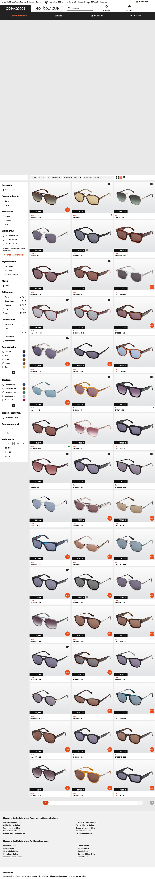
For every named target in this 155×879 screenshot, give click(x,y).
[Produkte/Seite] (72, 76)
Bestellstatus (108, 823)
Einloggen (106, 10)
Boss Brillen (83, 749)
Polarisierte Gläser (10, 315)
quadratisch (14, 234)
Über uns (6, 811)
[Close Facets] (14, 75)
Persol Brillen (83, 746)
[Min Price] (9, 341)
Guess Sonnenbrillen (84, 729)
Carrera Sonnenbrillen (11, 729)
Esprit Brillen (83, 755)
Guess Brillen (83, 743)
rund (14, 230)
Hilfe (105, 811)
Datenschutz (11, 868)
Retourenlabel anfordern (62, 820)
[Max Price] (18, 341)
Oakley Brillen (8, 746)
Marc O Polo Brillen (10, 749)
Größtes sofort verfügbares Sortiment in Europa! (24, 2)
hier (74, 783)
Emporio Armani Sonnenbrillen (88, 720)
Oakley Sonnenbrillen (11, 723)
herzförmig (14, 222)
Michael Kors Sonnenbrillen (14, 732)
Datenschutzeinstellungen (12, 820)
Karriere (5, 818)
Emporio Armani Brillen (12, 755)
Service (55, 811)
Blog (104, 820)
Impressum (22, 868)
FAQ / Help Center (110, 815)
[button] (15, 8)
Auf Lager (7, 168)
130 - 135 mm (10, 138)
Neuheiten (8, 164)
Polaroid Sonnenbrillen (85, 723)
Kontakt (5, 823)
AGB (3, 868)
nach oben (148, 868)
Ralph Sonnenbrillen (84, 732)
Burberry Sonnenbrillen (85, 726)
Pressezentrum (8, 815)
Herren (6, 103)
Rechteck (14, 203)
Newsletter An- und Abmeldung (116, 818)
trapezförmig (14, 238)
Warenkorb (129, 10)
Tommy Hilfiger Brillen (87, 752)
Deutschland (143, 2)
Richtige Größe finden (14, 153)
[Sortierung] (98, 76)
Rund (14, 195)
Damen (6, 99)
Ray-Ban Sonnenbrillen (12, 720)
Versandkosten (58, 818)
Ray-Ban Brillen (9, 743)
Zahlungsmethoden (60, 815)
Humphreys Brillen (10, 752)
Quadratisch (14, 199)
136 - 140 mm (10, 142)
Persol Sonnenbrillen (11, 726)
